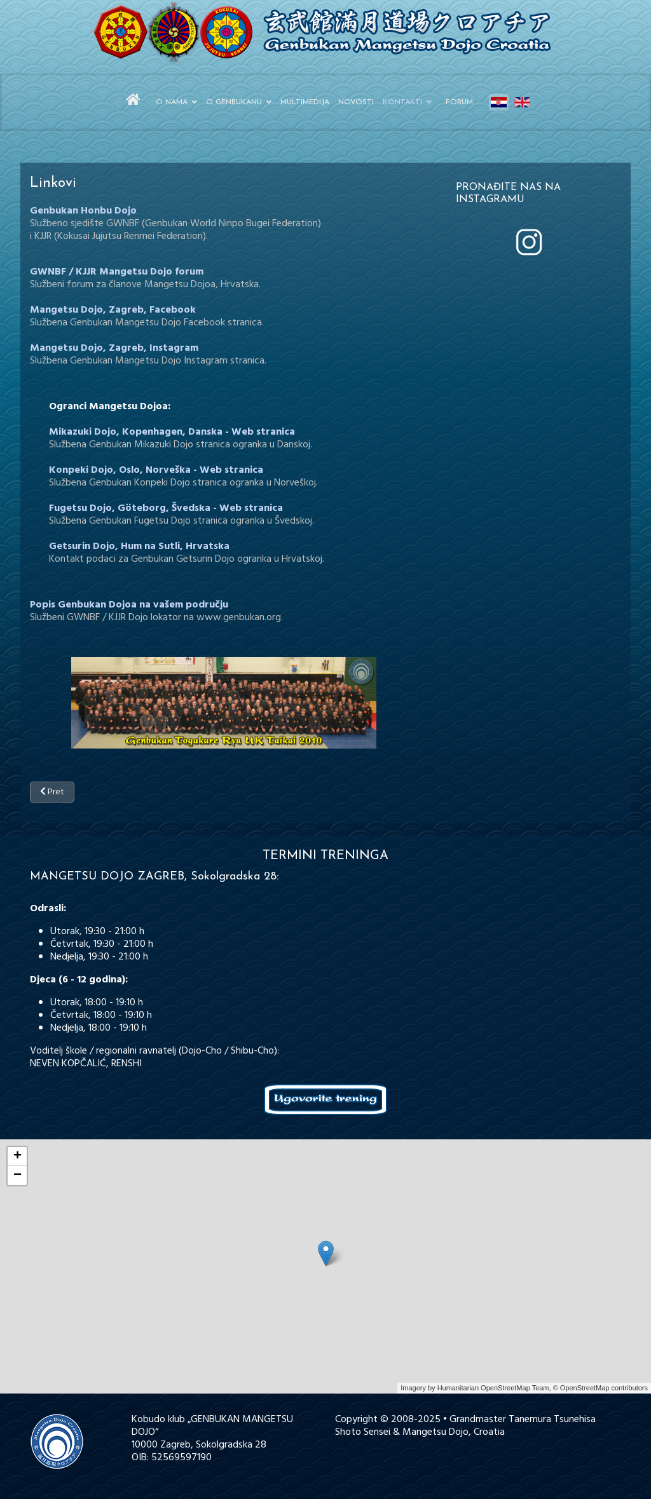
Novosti (356, 102)
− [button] (17, 1175)
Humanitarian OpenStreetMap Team (493, 1388)
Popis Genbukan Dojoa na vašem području (129, 605)
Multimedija (304, 102)
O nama (172, 102)
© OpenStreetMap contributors (600, 1388)
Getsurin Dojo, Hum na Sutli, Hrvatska (139, 546)
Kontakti (402, 102)
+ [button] (17, 1156)
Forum (459, 102)
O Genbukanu (234, 102)
